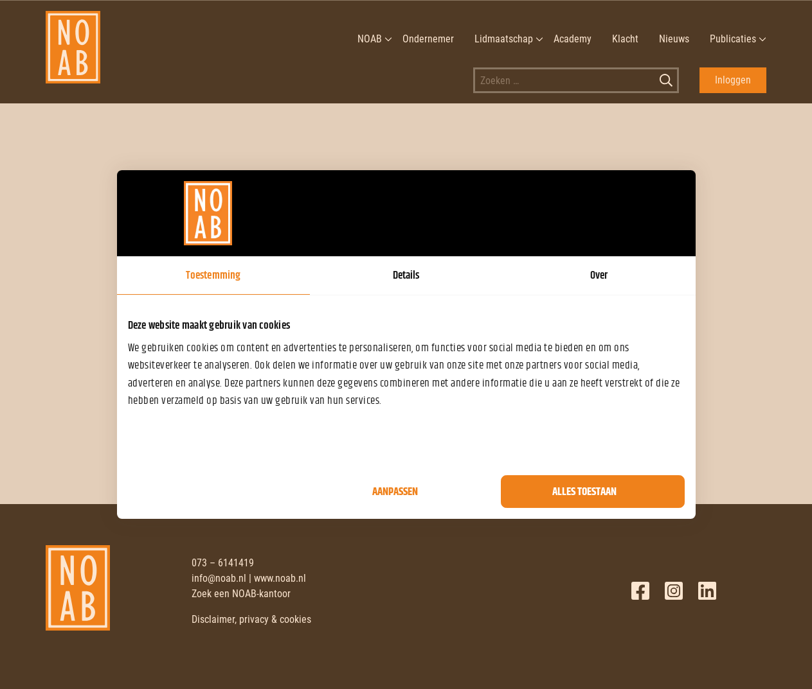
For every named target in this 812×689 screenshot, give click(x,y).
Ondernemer (428, 39)
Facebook (640, 590)
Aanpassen (395, 492)
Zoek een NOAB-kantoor (241, 594)
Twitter (673, 590)
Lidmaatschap (503, 39)
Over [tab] (599, 275)
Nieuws (674, 39)
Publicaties (733, 39)
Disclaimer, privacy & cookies (251, 619)
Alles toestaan (584, 492)
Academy (572, 39)
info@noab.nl (219, 578)
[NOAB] (73, 39)
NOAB (369, 39)
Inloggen (733, 80)
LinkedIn (707, 590)
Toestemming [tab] (213, 275)
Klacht (625, 39)
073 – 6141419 (223, 563)
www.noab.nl (280, 578)
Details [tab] (406, 275)
